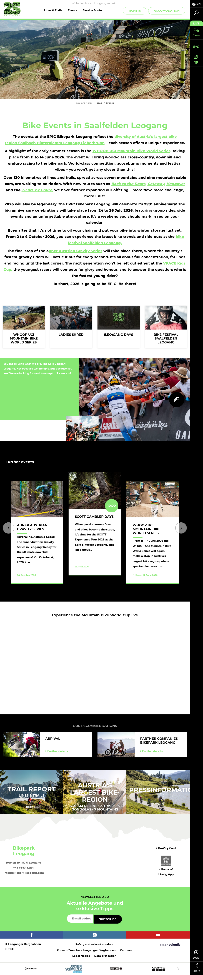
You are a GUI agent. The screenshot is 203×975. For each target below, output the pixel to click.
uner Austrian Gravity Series (75, 251)
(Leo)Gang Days (118, 334)
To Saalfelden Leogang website (94, 3)
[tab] (196, 4)
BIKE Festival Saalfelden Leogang (166, 338)
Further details (56, 751)
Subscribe (107, 919)
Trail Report (31, 789)
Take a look (90, 579)
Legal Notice (81, 956)
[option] (95, 532)
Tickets (134, 10)
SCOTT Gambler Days (94, 516)
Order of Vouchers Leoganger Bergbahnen (86, 950)
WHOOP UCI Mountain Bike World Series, (132, 151)
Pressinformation (163, 790)
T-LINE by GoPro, (37, 190)
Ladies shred (71, 334)
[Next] (181, 528)
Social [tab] (196, 954)
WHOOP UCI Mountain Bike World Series (24, 338)
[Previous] (8, 528)
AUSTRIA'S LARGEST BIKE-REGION (95, 792)
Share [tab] (196, 967)
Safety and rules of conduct (94, 944)
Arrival (52, 738)
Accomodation (167, 10)
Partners (126, 950)
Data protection (105, 956)
